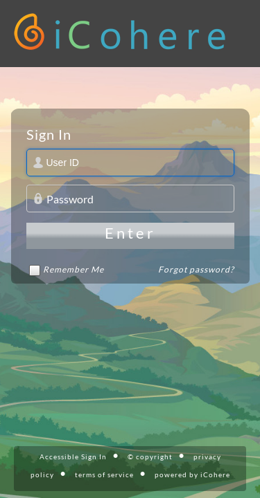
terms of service (104, 474)
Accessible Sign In (73, 456)
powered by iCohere (192, 474)
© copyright (150, 456)
